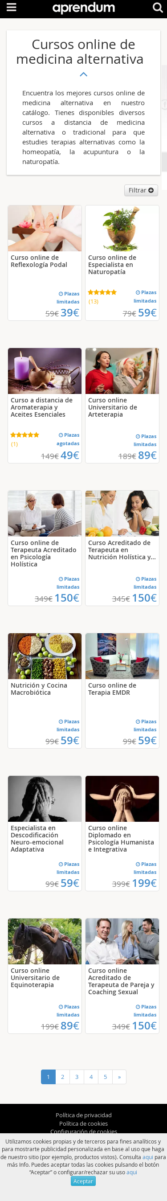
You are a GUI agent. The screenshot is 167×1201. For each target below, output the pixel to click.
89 (147, 455)
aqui (148, 1156)
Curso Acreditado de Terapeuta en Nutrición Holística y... (122, 549)
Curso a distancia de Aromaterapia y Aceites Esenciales (42, 407)
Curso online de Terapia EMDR (112, 689)
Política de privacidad (84, 1115)
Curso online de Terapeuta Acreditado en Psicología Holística (44, 553)
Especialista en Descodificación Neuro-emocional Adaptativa (37, 838)
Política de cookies (83, 1123)
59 (147, 312)
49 (70, 455)
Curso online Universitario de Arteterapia (112, 407)
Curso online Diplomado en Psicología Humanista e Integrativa (121, 838)
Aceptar (83, 1181)
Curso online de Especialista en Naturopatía (112, 264)
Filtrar (141, 190)
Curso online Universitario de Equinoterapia (35, 977)
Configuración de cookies (83, 1131)
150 (66, 597)
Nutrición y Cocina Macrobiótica (39, 689)
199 (144, 883)
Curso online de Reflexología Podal (39, 261)
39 (70, 312)
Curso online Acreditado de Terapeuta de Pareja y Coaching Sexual (121, 981)
